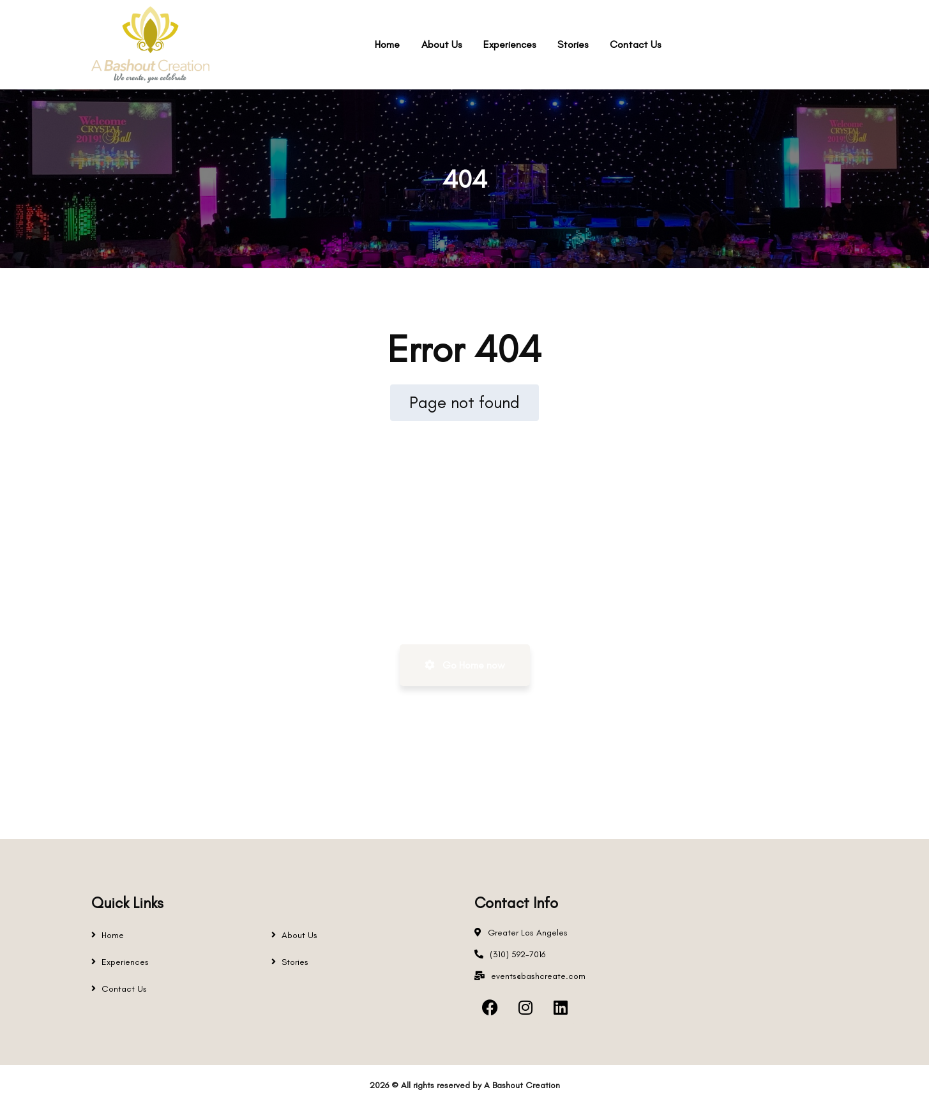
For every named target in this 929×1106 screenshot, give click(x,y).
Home (113, 935)
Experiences (125, 962)
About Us (299, 935)
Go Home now (465, 665)
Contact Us (124, 988)
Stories (295, 962)
